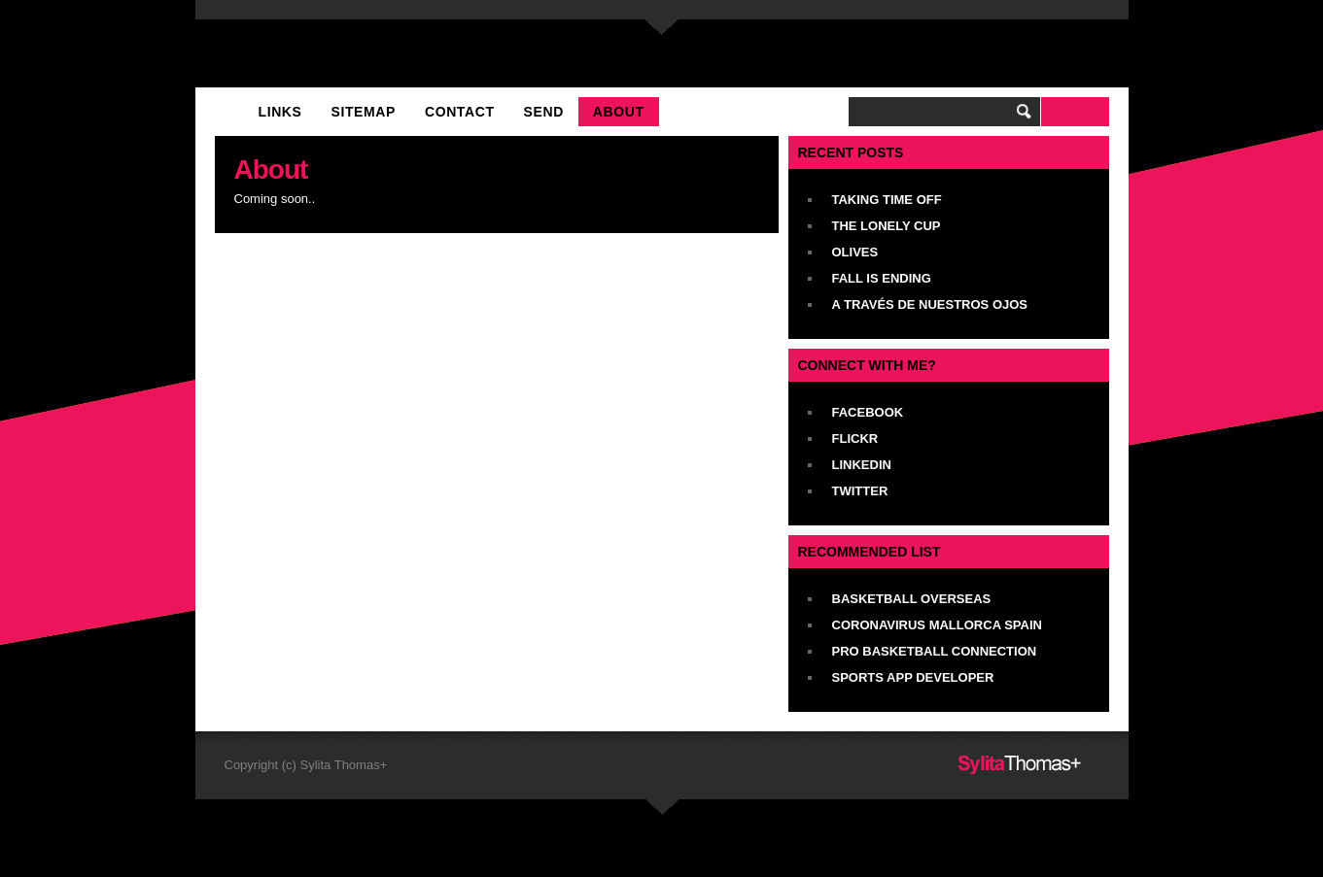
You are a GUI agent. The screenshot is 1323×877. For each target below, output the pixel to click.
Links (280, 111)
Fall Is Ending (881, 278)
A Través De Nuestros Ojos (930, 304)
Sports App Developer (913, 677)
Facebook (868, 412)
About (618, 111)
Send (544, 111)
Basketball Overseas (912, 598)
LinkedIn (861, 464)
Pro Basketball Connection (934, 651)
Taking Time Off (887, 199)
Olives (855, 252)
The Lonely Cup (886, 226)
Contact (460, 111)
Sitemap (363, 111)
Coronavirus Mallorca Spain (937, 625)
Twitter (860, 491)
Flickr (855, 438)
